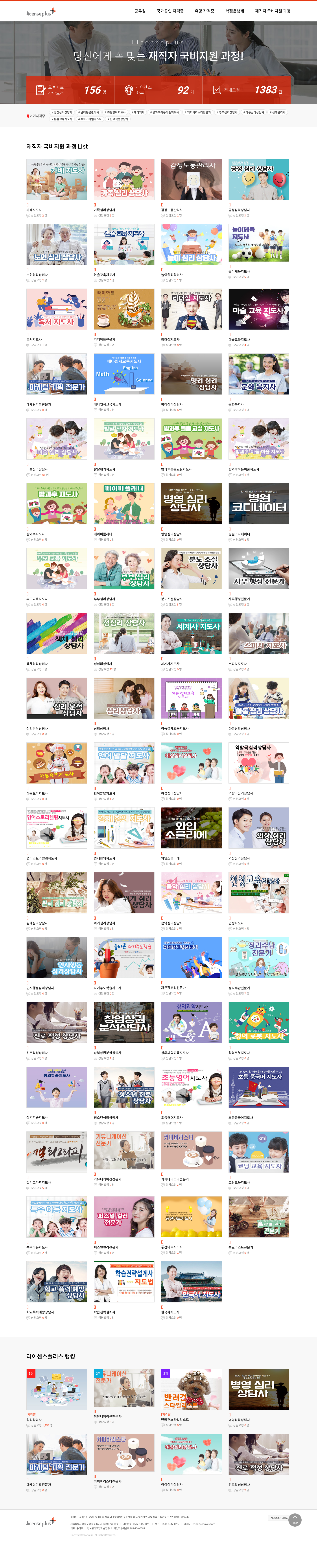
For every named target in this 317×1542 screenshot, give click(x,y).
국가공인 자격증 (170, 11)
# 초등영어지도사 (115, 112)
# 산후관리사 (278, 112)
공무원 (140, 11)
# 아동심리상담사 (253, 112)
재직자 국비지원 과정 (273, 11)
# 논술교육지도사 (62, 119)
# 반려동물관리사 (88, 112)
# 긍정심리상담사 (62, 112)
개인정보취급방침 (279, 1518)
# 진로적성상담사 (117, 119)
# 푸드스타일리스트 (90, 119)
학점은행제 (234, 11)
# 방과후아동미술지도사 (164, 112)
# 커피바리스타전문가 (198, 112)
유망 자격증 (204, 11)
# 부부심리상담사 (227, 112)
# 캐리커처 (137, 112)
